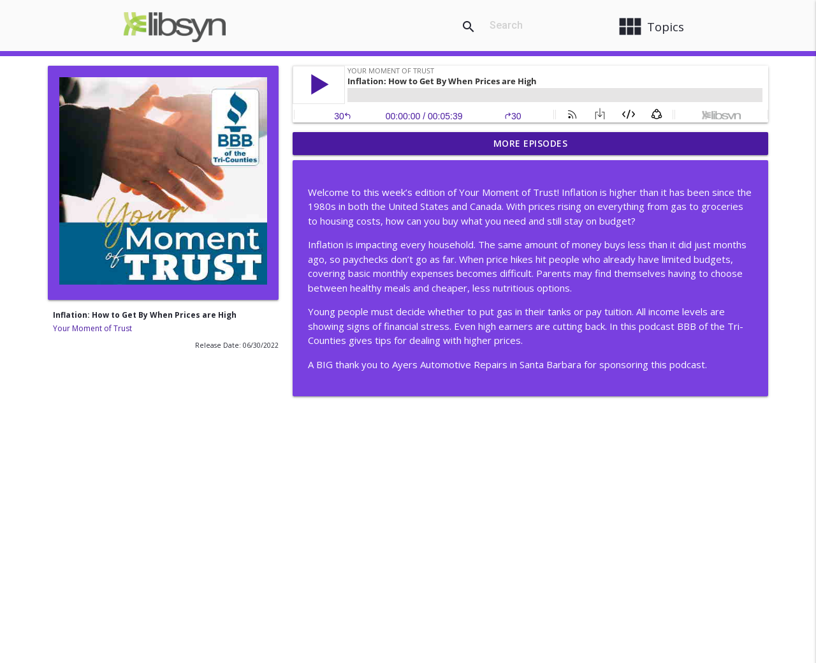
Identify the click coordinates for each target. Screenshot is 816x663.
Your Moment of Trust (92, 328)
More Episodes (530, 143)
